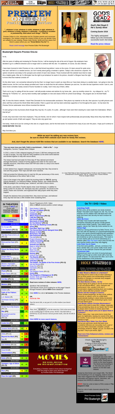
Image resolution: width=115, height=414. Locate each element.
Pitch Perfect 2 (35, 209)
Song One (33, 266)
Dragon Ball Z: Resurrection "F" (7, 257)
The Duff (33, 237)
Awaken (4, 290)
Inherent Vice (34, 252)
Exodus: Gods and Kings (38, 277)
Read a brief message (16, 45)
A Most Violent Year (36, 259)
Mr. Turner (33, 248)
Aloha (4, 334)
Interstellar (33, 268)
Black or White (35, 246)
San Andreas (6, 345)
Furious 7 (33, 212)
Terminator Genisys (8, 300)
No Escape (5, 227)
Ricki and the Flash (8, 242)
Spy (3, 339)
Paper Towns (6, 274)
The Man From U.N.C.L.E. (10, 235)
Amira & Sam (34, 255)
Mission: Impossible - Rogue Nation (9, 265)
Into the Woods (35, 264)
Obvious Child (34, 279)
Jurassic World (7, 328)
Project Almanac (35, 239)
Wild (31, 270)
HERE (101, 142)
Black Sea (33, 250)
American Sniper (35, 243)
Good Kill (5, 350)
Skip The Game (92, 240)
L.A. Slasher (6, 297)
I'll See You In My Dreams (10, 307)
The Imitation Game (36, 271)
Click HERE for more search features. (43, 319)
